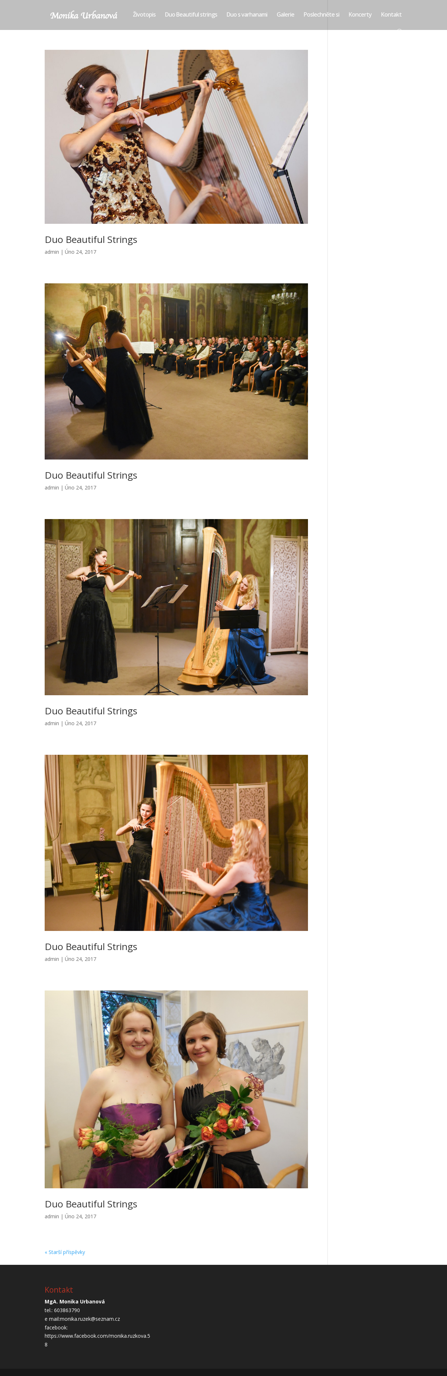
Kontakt (391, 15)
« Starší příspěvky (65, 1252)
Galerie (285, 15)
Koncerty (360, 15)
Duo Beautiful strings (191, 15)
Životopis (144, 15)
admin (52, 251)
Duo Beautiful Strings (91, 239)
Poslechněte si (321, 15)
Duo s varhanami (247, 15)
